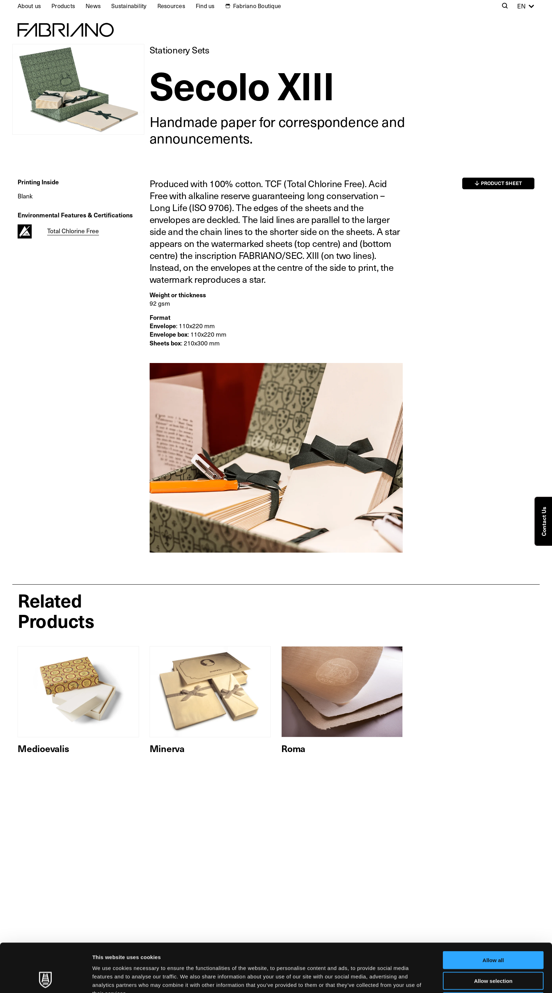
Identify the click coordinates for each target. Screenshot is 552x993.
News (93, 5)
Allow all (493, 914)
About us (29, 5)
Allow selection (493, 935)
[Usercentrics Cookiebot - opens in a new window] (45, 979)
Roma (293, 748)
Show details (369, 979)
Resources (171, 5)
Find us (205, 5)
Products (63, 5)
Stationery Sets (179, 50)
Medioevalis (43, 748)
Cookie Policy (321, 956)
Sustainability (129, 5)
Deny (493, 956)
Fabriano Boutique (257, 5)
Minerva (167, 748)
